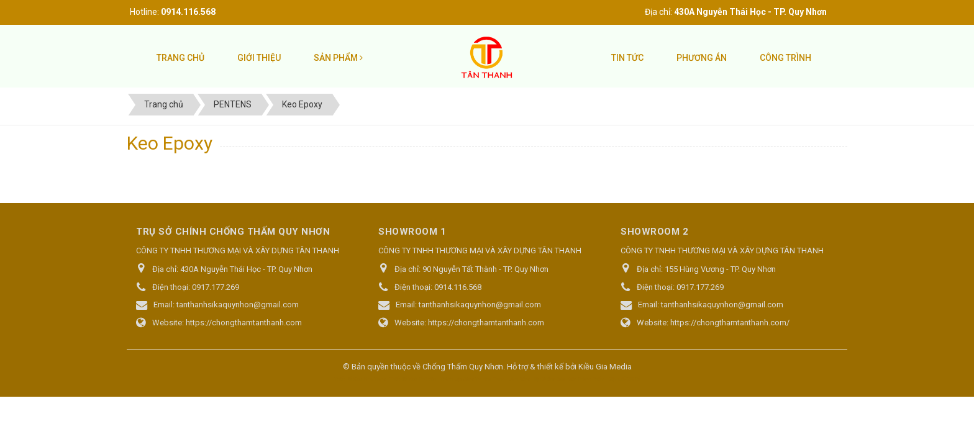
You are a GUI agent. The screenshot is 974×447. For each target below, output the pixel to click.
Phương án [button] (701, 58)
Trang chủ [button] (180, 58)
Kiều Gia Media (605, 366)
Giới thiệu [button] (259, 58)
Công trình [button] (785, 58)
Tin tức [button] (627, 58)
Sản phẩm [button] (338, 58)
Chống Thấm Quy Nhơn (462, 366)
